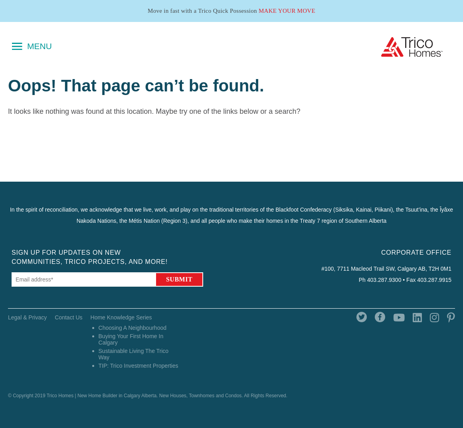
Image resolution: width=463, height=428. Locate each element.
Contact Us (68, 317)
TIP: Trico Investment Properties (138, 366)
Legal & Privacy (27, 317)
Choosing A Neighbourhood (132, 328)
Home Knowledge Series (121, 317)
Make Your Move (287, 11)
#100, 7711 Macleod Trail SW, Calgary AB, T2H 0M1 (386, 269)
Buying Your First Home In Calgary (131, 339)
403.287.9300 (384, 280)
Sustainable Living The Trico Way (134, 354)
